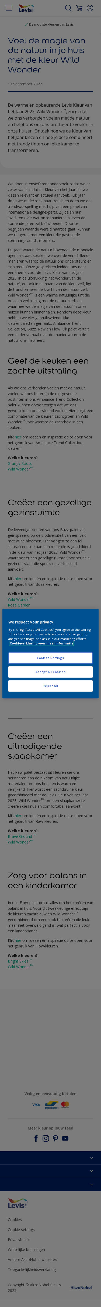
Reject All (50, 686)
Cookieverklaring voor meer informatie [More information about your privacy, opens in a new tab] (41, 643)
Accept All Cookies (50, 672)
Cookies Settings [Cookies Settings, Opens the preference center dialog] (50, 658)
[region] (50, 654)
